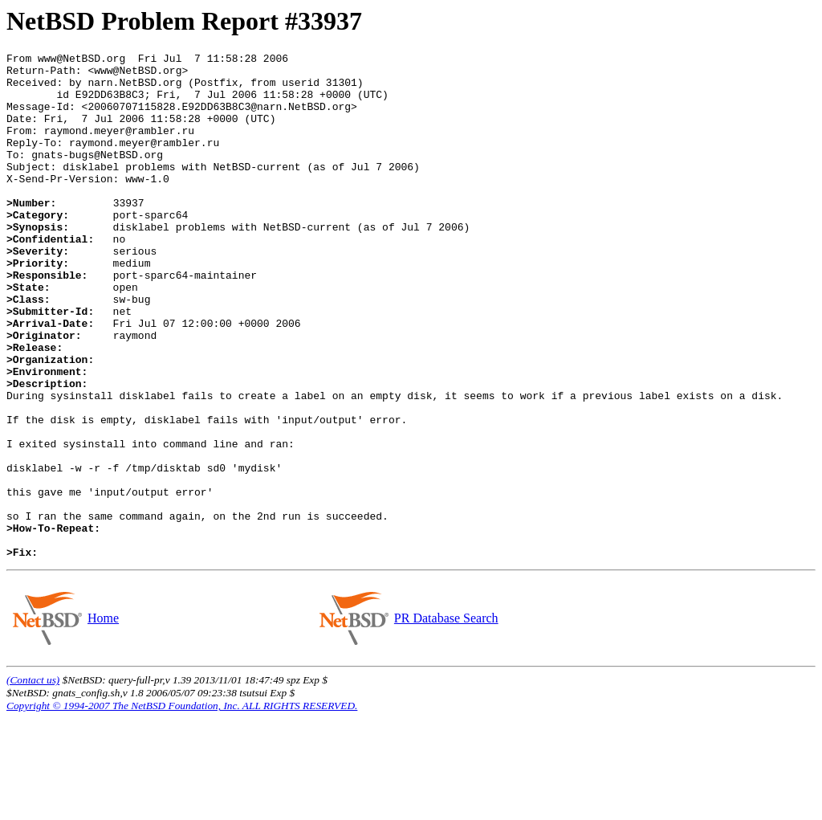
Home (103, 719)
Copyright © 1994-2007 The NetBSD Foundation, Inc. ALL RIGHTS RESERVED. (181, 807)
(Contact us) (32, 781)
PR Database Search (445, 719)
